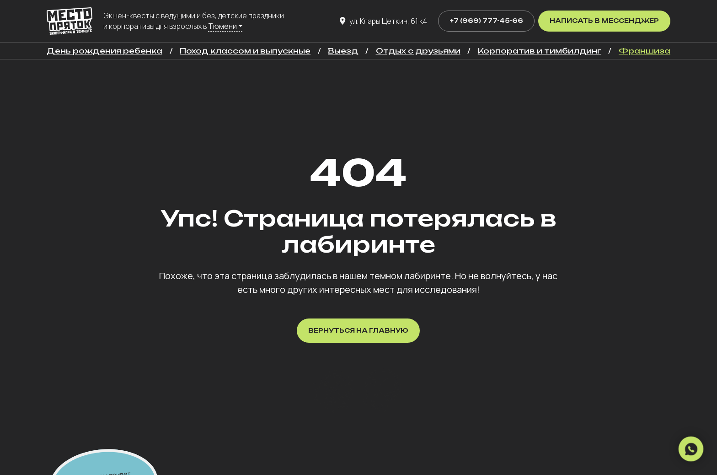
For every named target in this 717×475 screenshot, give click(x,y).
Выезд (343, 50)
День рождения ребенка (104, 50)
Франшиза (644, 50)
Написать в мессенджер (604, 20)
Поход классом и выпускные (245, 50)
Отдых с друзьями (418, 50)
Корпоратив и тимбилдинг (539, 50)
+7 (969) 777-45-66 (486, 20)
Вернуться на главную (358, 330)
